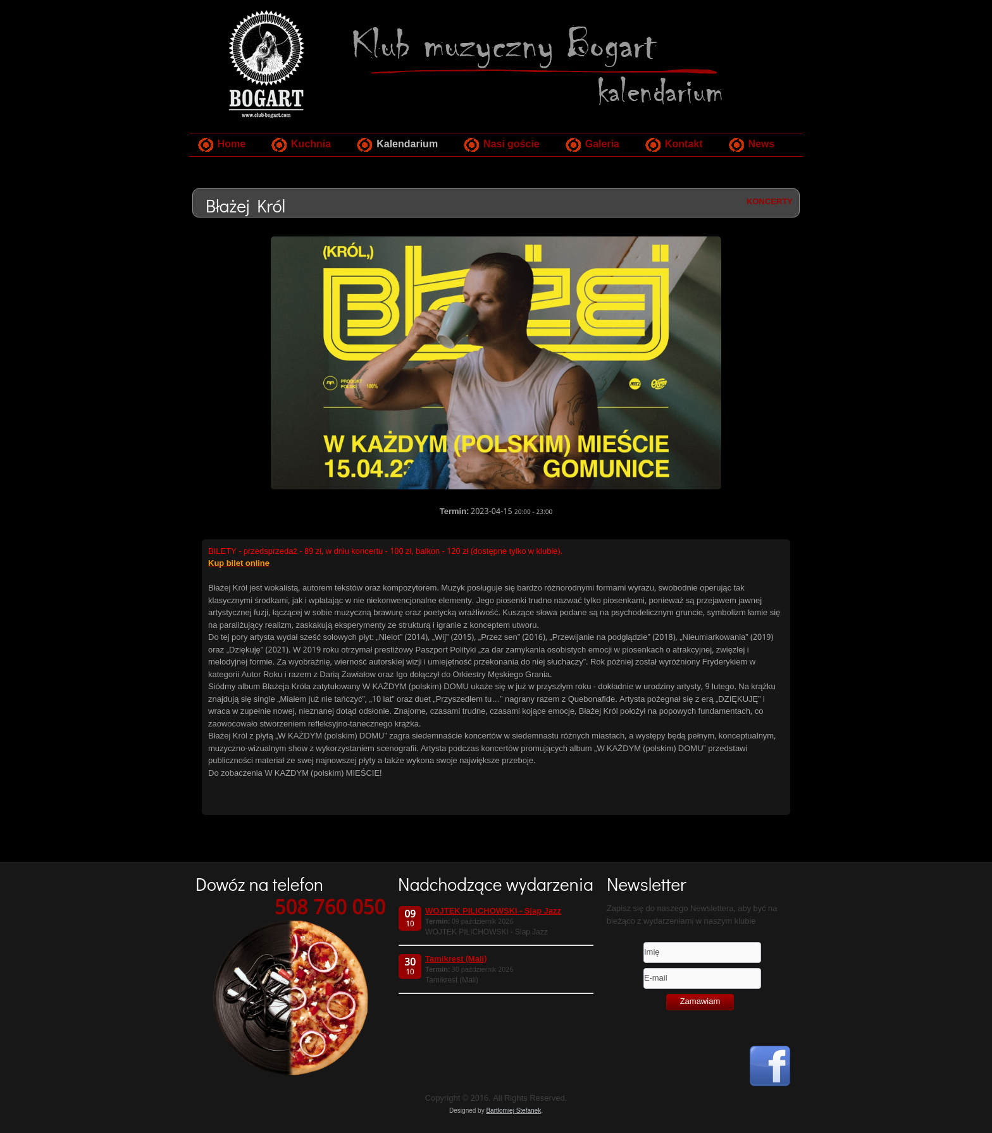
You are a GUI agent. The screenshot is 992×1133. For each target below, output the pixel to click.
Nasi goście (511, 144)
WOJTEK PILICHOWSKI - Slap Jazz (493, 911)
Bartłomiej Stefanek (513, 1110)
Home (231, 144)
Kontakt (684, 144)
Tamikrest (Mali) (456, 959)
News (761, 144)
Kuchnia (311, 144)
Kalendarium (407, 144)
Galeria (602, 144)
